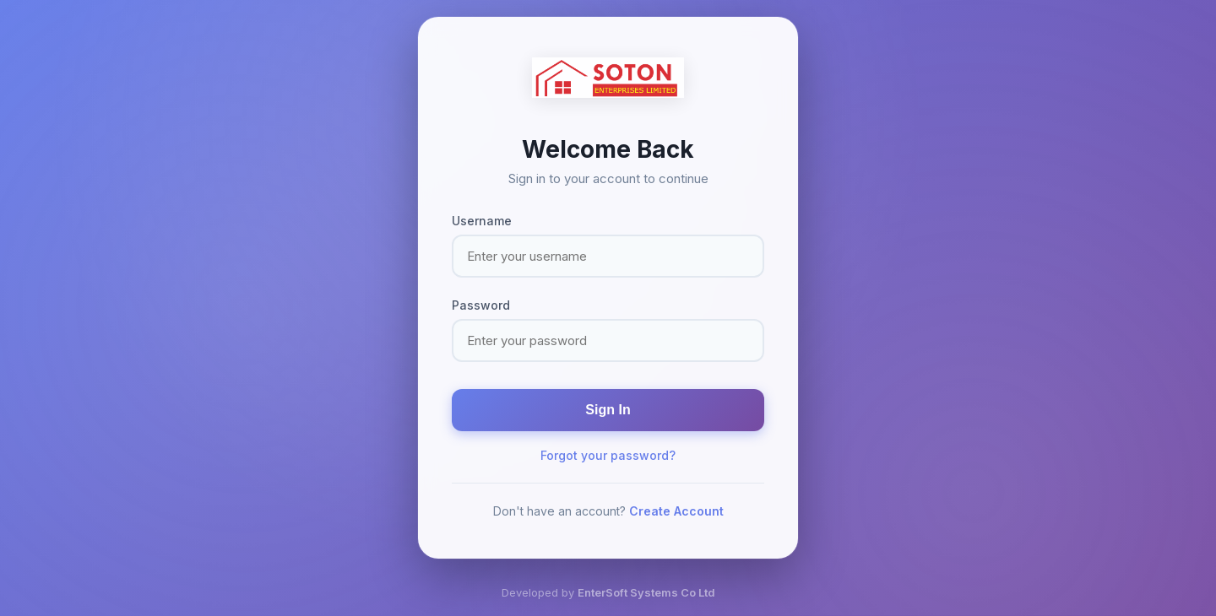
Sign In (607, 410)
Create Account (676, 511)
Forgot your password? (608, 455)
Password (481, 305)
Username (482, 220)
